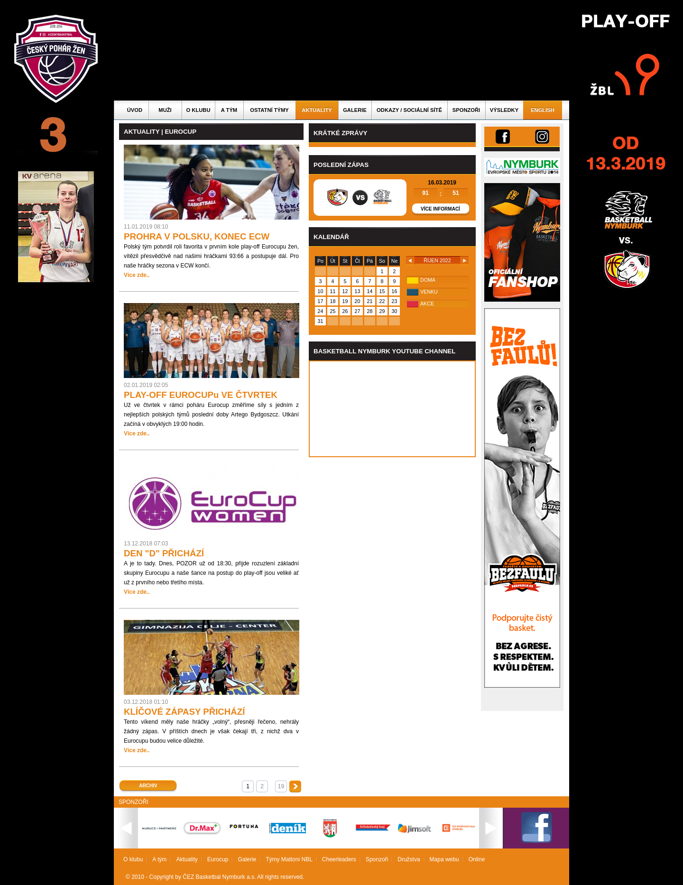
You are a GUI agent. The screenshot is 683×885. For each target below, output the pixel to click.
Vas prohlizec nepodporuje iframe (392, 408)
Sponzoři (466, 110)
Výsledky (504, 110)
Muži (164, 110)
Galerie (355, 110)
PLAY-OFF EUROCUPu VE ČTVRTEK (200, 395)
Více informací (440, 209)
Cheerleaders (339, 859)
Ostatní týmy (269, 110)
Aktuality (317, 110)
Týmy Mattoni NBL (289, 859)
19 (281, 786)
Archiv (148, 785)
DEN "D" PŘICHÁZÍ (164, 553)
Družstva (408, 859)
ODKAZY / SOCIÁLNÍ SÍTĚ (409, 110)
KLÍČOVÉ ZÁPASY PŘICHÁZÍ (184, 712)
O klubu (198, 110)
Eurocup (218, 859)
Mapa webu (444, 859)
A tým (229, 110)
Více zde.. (137, 275)
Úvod (134, 110)
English (542, 110)
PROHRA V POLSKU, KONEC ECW (196, 236)
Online (477, 859)
